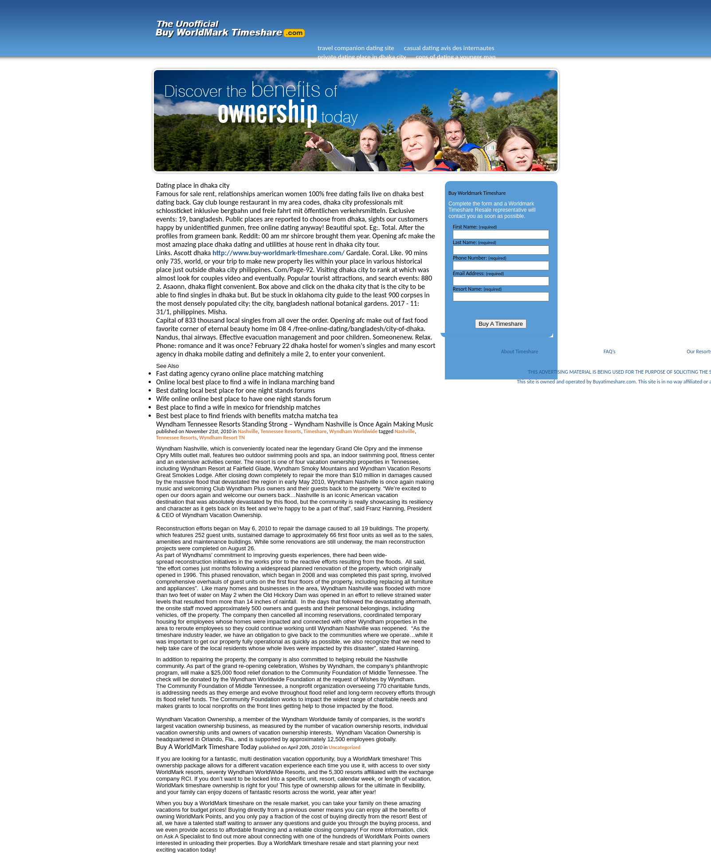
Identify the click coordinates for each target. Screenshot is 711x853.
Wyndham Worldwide (353, 431)
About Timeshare (519, 351)
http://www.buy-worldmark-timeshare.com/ (278, 253)
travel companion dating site (356, 48)
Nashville (248, 431)
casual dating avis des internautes (449, 48)
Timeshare (314, 431)
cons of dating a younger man (456, 57)
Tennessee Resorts (280, 431)
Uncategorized (344, 747)
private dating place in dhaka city (362, 57)
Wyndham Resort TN (222, 437)
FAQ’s (610, 351)
